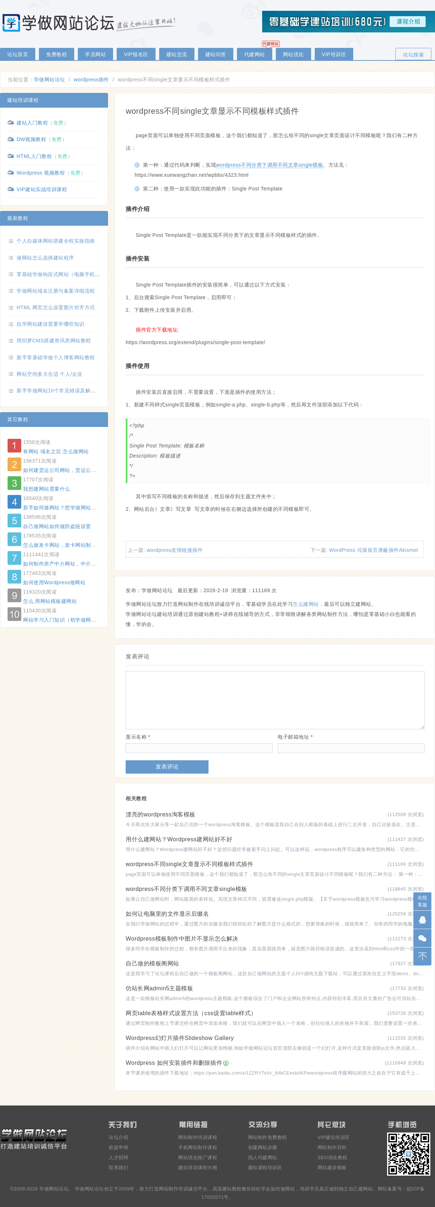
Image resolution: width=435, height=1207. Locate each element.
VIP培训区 (334, 54)
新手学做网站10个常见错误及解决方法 (61, 390)
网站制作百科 (332, 1147)
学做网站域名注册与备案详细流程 (56, 291)
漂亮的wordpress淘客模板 (161, 814)
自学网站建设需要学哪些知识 (51, 324)
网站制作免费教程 (267, 1137)
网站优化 (293, 54)
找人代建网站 (262, 1157)
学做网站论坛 (49, 79)
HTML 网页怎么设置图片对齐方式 (56, 307)
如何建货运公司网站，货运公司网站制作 (70, 470)
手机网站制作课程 (197, 1147)
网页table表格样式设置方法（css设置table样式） (191, 1013)
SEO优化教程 (332, 1157)
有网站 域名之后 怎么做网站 (56, 451)
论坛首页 (17, 54)
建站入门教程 (32, 123)
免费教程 (56, 54)
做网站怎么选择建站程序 (45, 258)
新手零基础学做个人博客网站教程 (56, 357)
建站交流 (176, 54)
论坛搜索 (413, 55)
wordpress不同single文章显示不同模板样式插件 (189, 864)
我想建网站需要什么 (46, 489)
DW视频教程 (31, 139)
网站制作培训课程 (197, 1137)
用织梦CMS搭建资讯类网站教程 (54, 340)
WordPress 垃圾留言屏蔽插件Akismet (373, 550)
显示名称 (138, 737)
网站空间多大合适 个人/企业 (49, 374)
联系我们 (118, 1167)
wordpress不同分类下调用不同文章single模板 (269, 165)
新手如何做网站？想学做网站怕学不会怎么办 (75, 507)
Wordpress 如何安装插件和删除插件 (174, 1063)
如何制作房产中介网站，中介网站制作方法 (72, 564)
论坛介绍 (118, 1137)
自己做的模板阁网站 (152, 963)
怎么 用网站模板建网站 (50, 601)
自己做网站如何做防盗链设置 (57, 526)
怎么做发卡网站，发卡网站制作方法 (65, 545)
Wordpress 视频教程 (41, 173)
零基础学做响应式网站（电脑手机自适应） (66, 274)
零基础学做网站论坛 (90, 22)
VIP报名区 (136, 54)
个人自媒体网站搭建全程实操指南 (56, 241)
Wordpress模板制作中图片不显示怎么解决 (182, 939)
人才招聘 (118, 1157)
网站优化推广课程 (197, 1157)
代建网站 (254, 54)
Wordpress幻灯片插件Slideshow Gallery (180, 1038)
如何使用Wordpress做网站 (54, 582)
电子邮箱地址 (295, 737)
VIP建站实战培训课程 (42, 189)
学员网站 (95, 54)
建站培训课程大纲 (197, 1167)
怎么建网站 (306, 604)
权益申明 (118, 1147)
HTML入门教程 (34, 156)
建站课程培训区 (265, 1167)
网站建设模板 (332, 1167)
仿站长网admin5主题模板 (159, 988)
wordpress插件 (91, 79)
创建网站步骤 (262, 1147)
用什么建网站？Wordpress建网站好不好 (179, 839)
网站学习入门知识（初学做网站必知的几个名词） (80, 620)
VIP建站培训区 (334, 1137)
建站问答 (215, 54)
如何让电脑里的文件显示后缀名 (167, 914)
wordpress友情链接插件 (175, 550)
